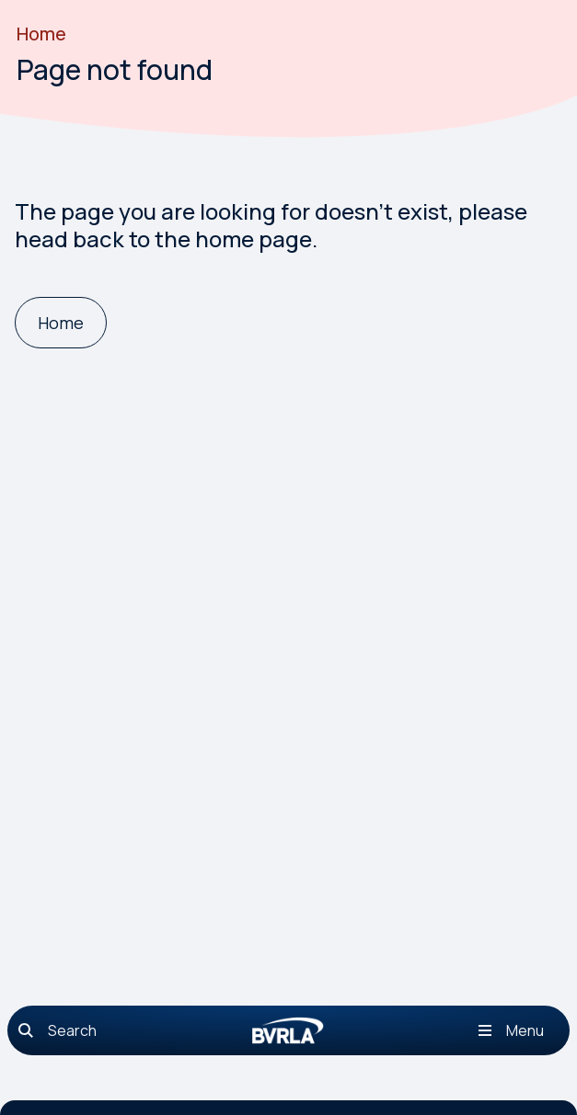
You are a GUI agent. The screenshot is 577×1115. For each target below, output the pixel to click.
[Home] (61, 323)
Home (41, 33)
